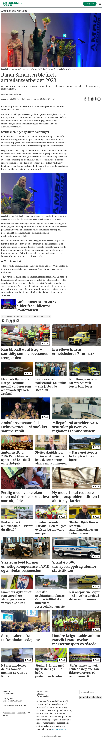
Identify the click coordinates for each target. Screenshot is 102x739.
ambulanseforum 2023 (39, 316)
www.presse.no (59, 729)
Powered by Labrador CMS (51, 736)
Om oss (40, 694)
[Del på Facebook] (85, 99)
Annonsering (43, 696)
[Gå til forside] (12, 3)
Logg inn (90, 4)
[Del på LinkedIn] (92, 99)
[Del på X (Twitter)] (88, 99)
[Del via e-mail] (95, 99)
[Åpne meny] (99, 4)
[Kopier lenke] (99, 99)
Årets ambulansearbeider (14, 316)
